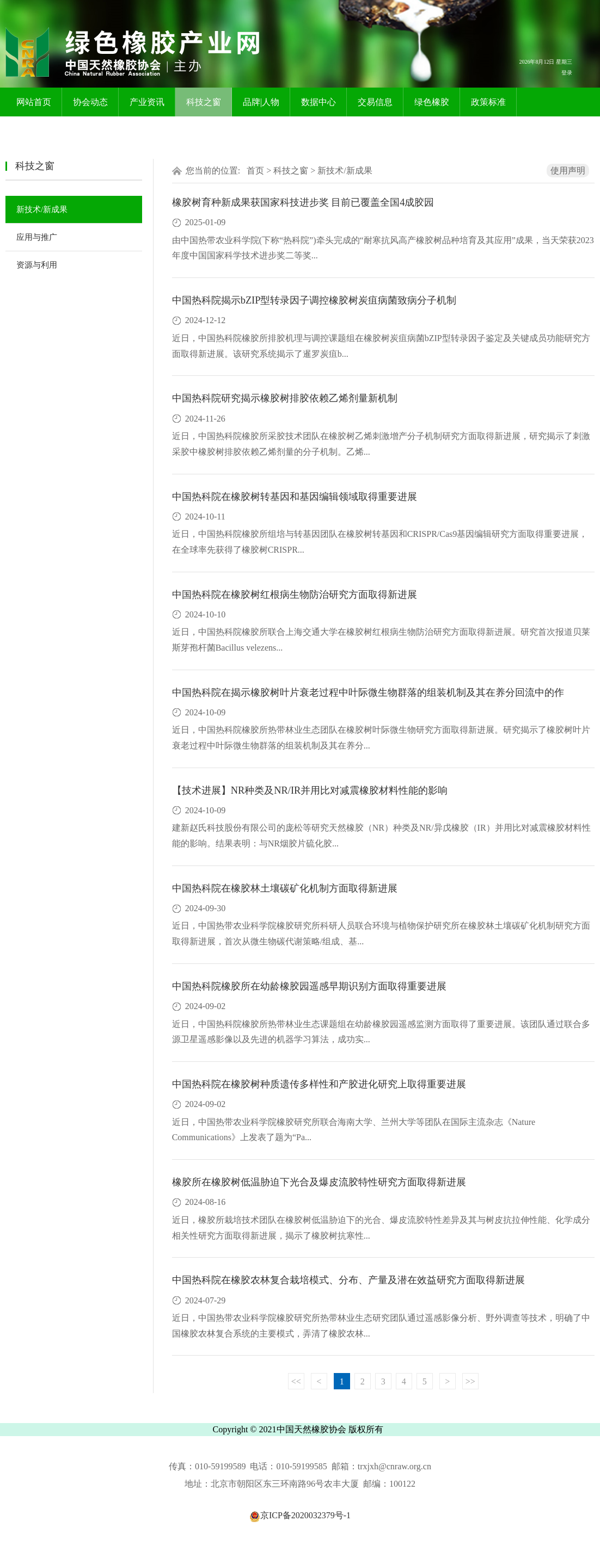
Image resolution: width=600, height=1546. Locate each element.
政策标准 (488, 102)
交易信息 (375, 102)
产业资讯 (147, 102)
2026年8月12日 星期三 (545, 62)
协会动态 (90, 102)
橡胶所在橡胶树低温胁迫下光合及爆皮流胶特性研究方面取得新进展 (319, 1182)
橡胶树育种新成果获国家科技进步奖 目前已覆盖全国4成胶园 (303, 202)
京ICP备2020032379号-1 (300, 1515)
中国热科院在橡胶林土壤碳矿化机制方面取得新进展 (284, 888)
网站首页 (33, 102)
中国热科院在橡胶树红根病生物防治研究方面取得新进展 (294, 594)
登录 (566, 73)
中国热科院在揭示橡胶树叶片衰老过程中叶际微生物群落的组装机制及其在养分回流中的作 (368, 692)
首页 (255, 170)
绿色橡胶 (431, 102)
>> (470, 1381)
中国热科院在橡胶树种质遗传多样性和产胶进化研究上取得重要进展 (319, 1084)
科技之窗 (203, 102)
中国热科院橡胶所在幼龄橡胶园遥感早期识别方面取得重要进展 (309, 986)
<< (296, 1381)
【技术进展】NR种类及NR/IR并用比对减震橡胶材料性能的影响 (310, 790)
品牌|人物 (261, 102)
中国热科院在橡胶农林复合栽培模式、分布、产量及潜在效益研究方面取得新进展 (348, 1280)
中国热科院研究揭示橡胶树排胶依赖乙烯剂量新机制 (284, 398)
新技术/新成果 (42, 209)
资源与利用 (36, 265)
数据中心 (318, 102)
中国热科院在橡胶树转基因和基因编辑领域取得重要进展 (294, 496)
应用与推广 (36, 237)
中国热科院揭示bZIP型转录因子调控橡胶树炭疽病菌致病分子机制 (314, 300)
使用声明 (567, 170)
